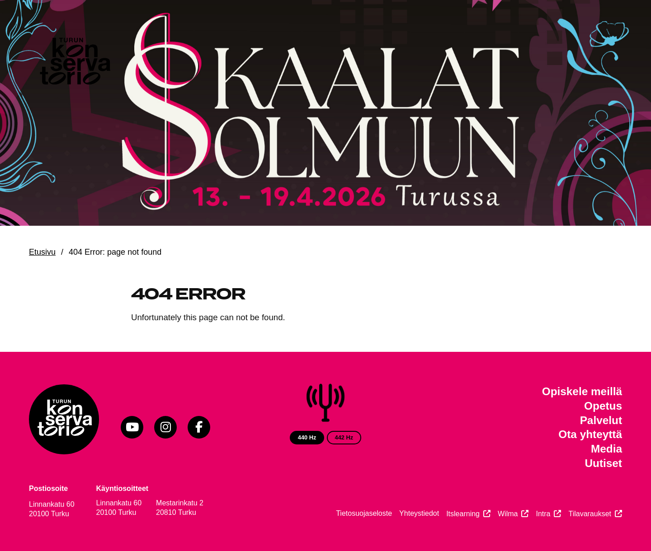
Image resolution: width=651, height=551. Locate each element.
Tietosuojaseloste (364, 513)
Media (606, 449)
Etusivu (42, 252)
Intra (543, 514)
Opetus (603, 406)
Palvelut (601, 420)
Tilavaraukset (589, 514)
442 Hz (344, 437)
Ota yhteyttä (590, 434)
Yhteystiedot (419, 513)
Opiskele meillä (582, 391)
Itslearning (463, 514)
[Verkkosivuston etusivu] (74, 63)
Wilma (508, 514)
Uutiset (603, 463)
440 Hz (307, 437)
